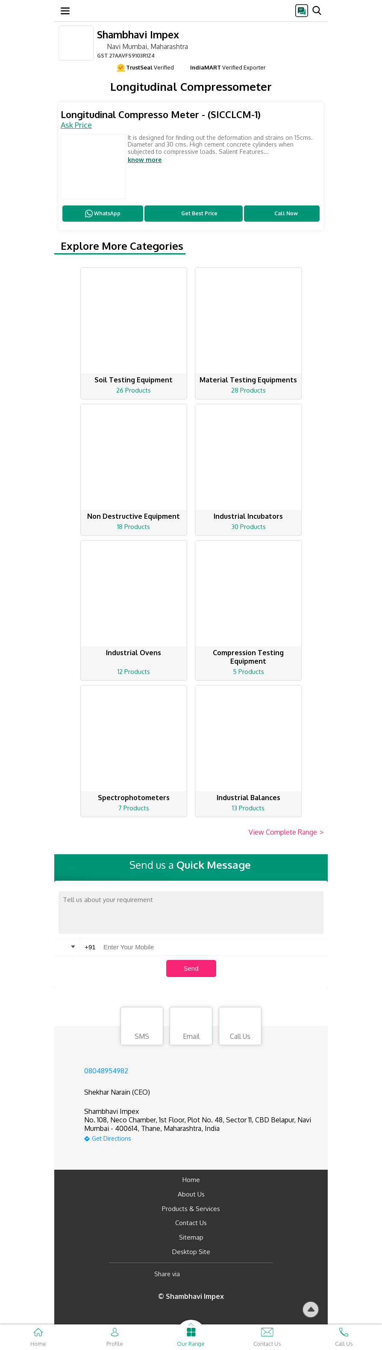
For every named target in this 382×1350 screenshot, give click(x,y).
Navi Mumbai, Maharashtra (142, 46)
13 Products (248, 808)
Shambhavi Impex (138, 34)
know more (145, 159)
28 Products (248, 390)
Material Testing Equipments (248, 380)
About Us (191, 1194)
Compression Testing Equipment (248, 656)
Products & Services (191, 1209)
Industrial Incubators (248, 516)
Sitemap (191, 1237)
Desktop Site (191, 1252)
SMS (141, 1027)
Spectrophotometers (134, 797)
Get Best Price (193, 213)
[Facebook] (193, 1274)
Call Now (281, 213)
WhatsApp (102, 213)
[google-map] (201, 1137)
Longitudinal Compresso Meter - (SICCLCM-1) (161, 114)
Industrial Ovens (133, 652)
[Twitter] (230, 1274)
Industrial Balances (248, 797)
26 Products (133, 390)
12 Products (134, 672)
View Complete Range (286, 832)
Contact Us (191, 1223)
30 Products (248, 527)
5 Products (248, 672)
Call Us (240, 1027)
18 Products (133, 527)
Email (191, 1027)
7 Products (133, 808)
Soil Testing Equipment (133, 380)
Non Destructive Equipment (133, 516)
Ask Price (76, 125)
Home (191, 1180)
